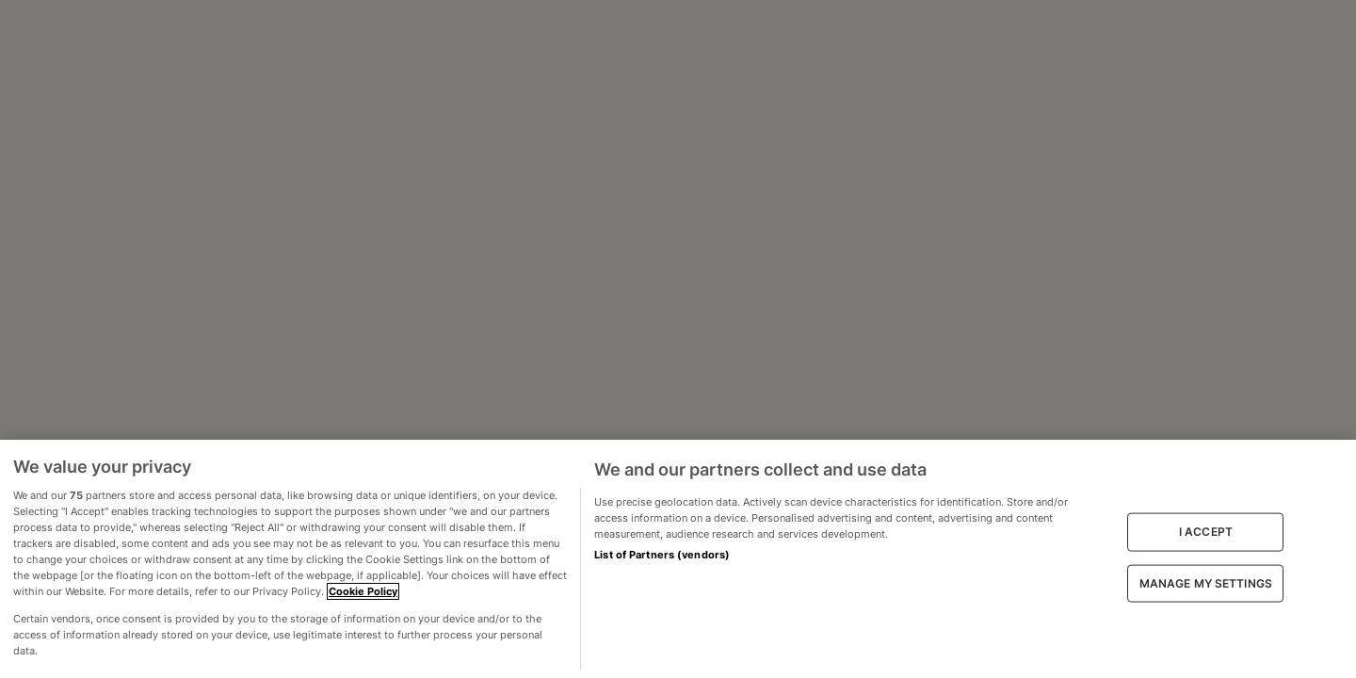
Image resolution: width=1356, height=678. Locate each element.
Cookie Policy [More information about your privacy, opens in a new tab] (363, 591)
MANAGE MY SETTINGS (1205, 582)
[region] (678, 559)
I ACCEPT (1206, 532)
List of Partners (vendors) (662, 554)
